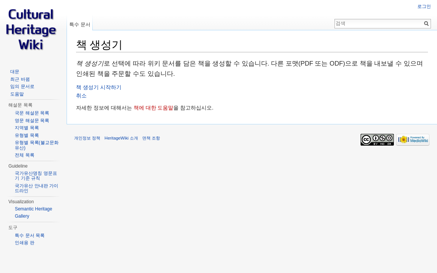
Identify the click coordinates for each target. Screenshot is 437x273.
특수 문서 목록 (30, 235)
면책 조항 (151, 138)
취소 (81, 96)
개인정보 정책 (87, 138)
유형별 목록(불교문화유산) (36, 145)
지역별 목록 (27, 127)
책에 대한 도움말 (154, 108)
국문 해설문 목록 (32, 113)
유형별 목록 (27, 135)
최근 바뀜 (20, 79)
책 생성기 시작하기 (98, 87)
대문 (14, 71)
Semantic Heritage (33, 209)
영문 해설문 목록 (32, 120)
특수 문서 (79, 24)
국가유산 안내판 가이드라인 (36, 188)
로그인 (424, 6)
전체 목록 (24, 155)
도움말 (17, 94)
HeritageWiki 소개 (121, 138)
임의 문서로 (22, 86)
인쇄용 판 (24, 242)
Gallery (22, 216)
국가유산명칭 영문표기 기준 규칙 (36, 176)
